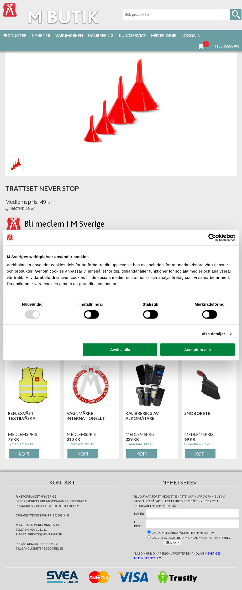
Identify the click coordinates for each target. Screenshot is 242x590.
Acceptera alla (197, 349)
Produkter (15, 35)
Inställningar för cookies (37, 543)
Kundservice (132, 35)
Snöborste (197, 413)
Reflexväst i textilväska (21, 416)
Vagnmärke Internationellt (86, 416)
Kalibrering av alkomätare (142, 416)
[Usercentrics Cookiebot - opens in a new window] (212, 237)
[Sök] (182, 14)
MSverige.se (163, 35)
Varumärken (69, 35)
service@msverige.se (44, 534)
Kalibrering (101, 35)
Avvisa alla (120, 349)
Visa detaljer (213, 333)
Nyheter (41, 35)
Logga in (191, 35)
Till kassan (226, 46)
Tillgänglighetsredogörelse (39, 548)
